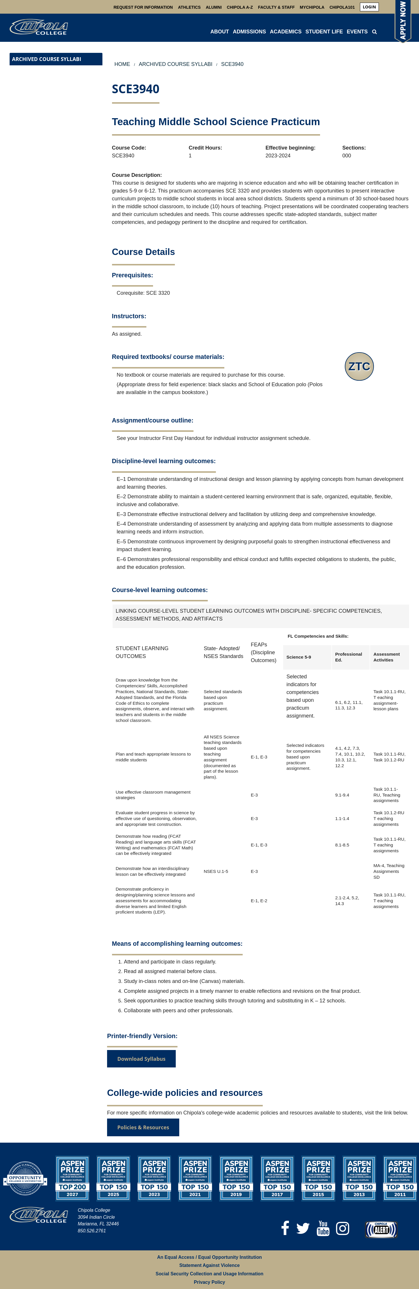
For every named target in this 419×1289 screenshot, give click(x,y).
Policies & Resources (143, 1127)
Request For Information (143, 7)
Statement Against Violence (209, 1265)
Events (357, 32)
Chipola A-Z (240, 7)
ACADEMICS (285, 32)
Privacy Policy (209, 1282)
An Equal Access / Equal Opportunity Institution (209, 1257)
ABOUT (219, 32)
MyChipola (312, 7)
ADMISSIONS (249, 32)
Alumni (214, 7)
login (369, 7)
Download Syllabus (141, 1058)
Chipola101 (342, 7)
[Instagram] (342, 1228)
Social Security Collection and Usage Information (209, 1273)
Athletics (189, 7)
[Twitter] (303, 1228)
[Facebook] (285, 1228)
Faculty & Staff (276, 7)
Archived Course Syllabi (46, 58)
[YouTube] (323, 1228)
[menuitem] (369, 7)
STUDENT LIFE (324, 32)
